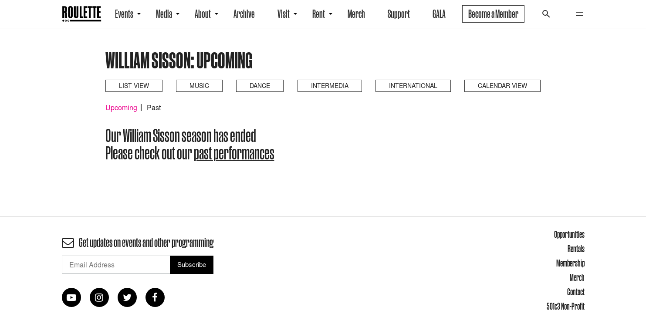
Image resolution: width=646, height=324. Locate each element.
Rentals (576, 248)
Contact (576, 291)
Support (399, 13)
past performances (234, 153)
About (203, 13)
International (413, 85)
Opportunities (569, 234)
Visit (283, 13)
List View (134, 85)
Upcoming (121, 107)
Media (164, 13)
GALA (439, 13)
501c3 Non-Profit (566, 306)
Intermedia (329, 85)
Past (154, 107)
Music (199, 85)
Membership (570, 263)
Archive (244, 13)
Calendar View (502, 85)
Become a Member (493, 13)
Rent (318, 13)
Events (124, 13)
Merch (356, 13)
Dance (260, 85)
